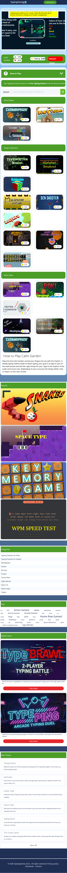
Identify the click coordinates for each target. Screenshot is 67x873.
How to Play (15, 73)
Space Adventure (50, 622)
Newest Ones (6, 636)
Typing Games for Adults (11, 559)
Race (49, 620)
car (58, 613)
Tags (3, 604)
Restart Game (52, 59)
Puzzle (3, 574)
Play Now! (33, 688)
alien (2, 613)
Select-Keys (19, 622)
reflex (57, 620)
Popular (4, 385)
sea (9, 622)
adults (36, 610)
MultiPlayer (12, 620)
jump (2, 620)
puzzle (41, 620)
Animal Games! (14, 613)
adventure (47, 610)
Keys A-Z (4, 585)
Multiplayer (6, 563)
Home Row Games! (51, 616)
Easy (10, 616)
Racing (4, 570)
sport (62, 622)
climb (2, 617)
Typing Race (50, 2)
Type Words (6, 581)
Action (3, 566)
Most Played (6, 755)
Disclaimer (29, 866)
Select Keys (5, 588)
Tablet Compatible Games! (10, 625)
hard (34, 617)
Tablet (3, 592)
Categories (5, 549)
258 (17, 56)
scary (2, 622)
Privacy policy (52, 864)
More (33, 845)
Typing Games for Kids (10, 555)
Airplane (58, 610)
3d (1, 610)
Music (22, 620)
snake (37, 622)
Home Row (5, 577)
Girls (26, 616)
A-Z (8, 610)
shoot (29, 622)
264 (17, 60)
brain (50, 613)
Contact (38, 866)
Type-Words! (27, 625)
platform (32, 620)
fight (18, 617)
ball (43, 613)
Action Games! (21, 610)
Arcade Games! (30, 613)
